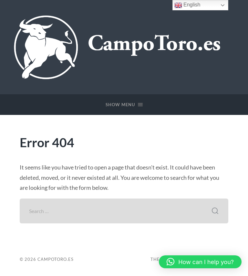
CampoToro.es (55, 259)
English (187, 5)
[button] (200, 261)
